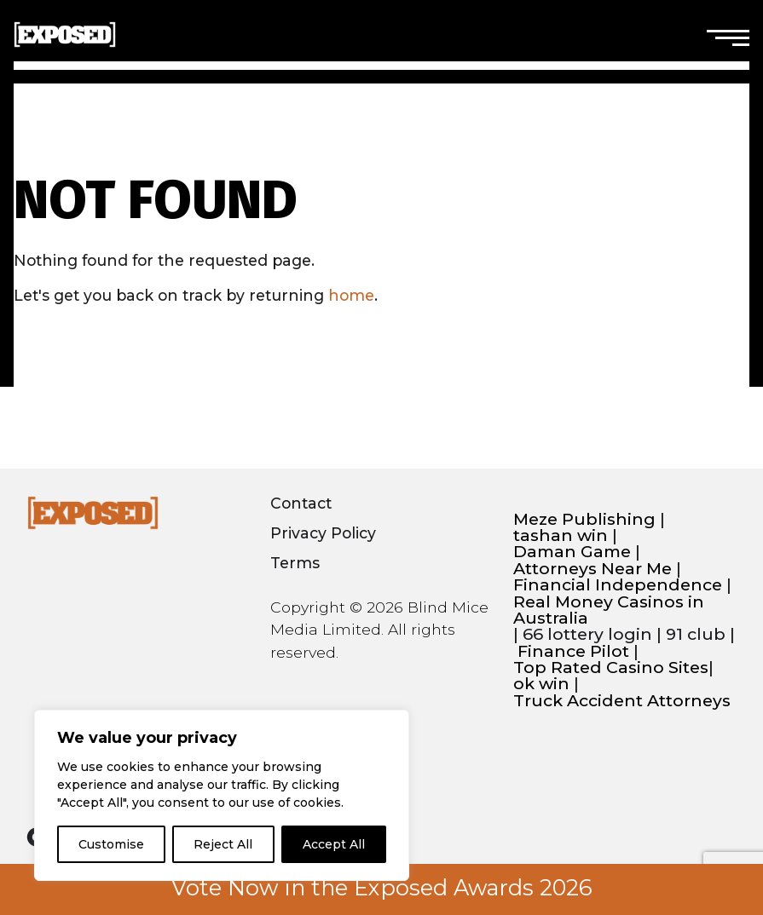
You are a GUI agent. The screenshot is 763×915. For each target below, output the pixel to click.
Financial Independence (617, 585)
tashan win (560, 535)
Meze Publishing (584, 519)
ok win (541, 684)
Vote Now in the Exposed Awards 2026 (381, 888)
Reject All (223, 844)
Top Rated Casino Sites (610, 667)
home (351, 295)
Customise (111, 844)
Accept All (334, 844)
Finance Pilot (573, 651)
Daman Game (572, 552)
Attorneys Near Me (592, 569)
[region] (221, 795)
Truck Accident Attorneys (622, 701)
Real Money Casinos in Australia (608, 610)
